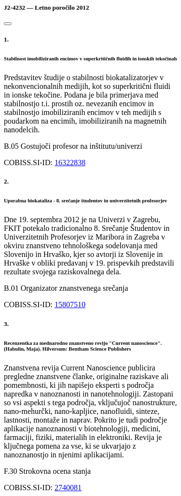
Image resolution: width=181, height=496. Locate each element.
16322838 (70, 162)
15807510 (70, 304)
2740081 (68, 487)
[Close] (8, 23)
